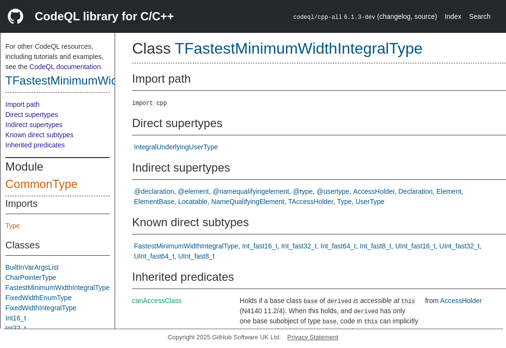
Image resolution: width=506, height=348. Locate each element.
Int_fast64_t (338, 246)
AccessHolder (374, 191)
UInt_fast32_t (459, 246)
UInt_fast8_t (196, 256)
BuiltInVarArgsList (32, 267)
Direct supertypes (31, 114)
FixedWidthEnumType (38, 298)
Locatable (193, 201)
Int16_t (15, 318)
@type (303, 191)
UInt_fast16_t (415, 246)
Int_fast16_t (259, 246)
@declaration (154, 191)
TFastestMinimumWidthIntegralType (98, 80)
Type (12, 226)
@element (193, 191)
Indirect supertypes (33, 125)
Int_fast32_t (298, 246)
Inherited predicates (35, 145)
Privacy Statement (313, 337)
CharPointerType (30, 277)
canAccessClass (157, 300)
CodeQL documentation (65, 67)
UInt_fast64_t (154, 256)
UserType (370, 201)
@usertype (332, 191)
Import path (22, 104)
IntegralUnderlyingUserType (176, 147)
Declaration (415, 191)
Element (448, 191)
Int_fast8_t (375, 246)
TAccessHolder (310, 201)
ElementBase (154, 201)
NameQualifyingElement (247, 201)
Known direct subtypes (39, 135)
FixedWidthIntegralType (40, 308)
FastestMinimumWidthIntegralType (57, 287)
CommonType (41, 183)
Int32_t (15, 328)
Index (453, 16)
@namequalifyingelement (251, 191)
